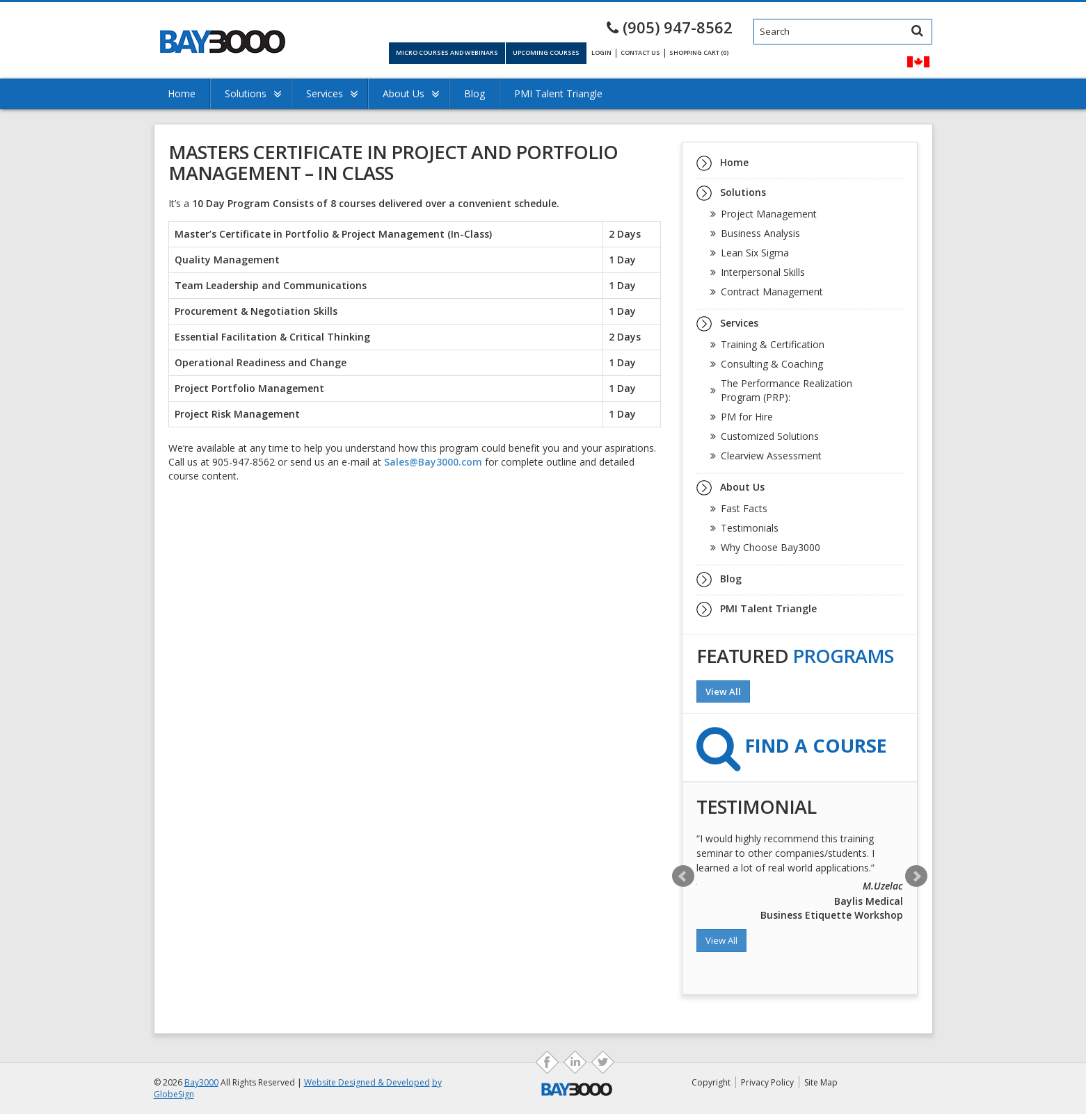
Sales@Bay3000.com (433, 461)
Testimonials (749, 527)
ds (602, 1062)
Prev (683, 876)
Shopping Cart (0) (698, 53)
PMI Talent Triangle (558, 93)
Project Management (769, 213)
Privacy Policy (767, 1082)
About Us (403, 93)
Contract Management (772, 291)
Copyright (711, 1082)
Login (601, 53)
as (575, 1062)
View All (723, 691)
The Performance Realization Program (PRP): (786, 390)
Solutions (245, 93)
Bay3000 (201, 1082)
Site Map (821, 1082)
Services (324, 93)
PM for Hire (747, 416)
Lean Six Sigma (755, 252)
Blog (474, 93)
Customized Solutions (770, 436)
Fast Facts (744, 508)
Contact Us (640, 53)
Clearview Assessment (771, 455)
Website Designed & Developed (367, 1082)
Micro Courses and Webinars (447, 52)
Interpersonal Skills (763, 272)
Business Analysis (760, 233)
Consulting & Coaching (772, 363)
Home (181, 93)
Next (916, 876)
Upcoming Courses (546, 52)
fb (547, 1062)
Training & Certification (772, 344)
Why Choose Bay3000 (770, 547)
